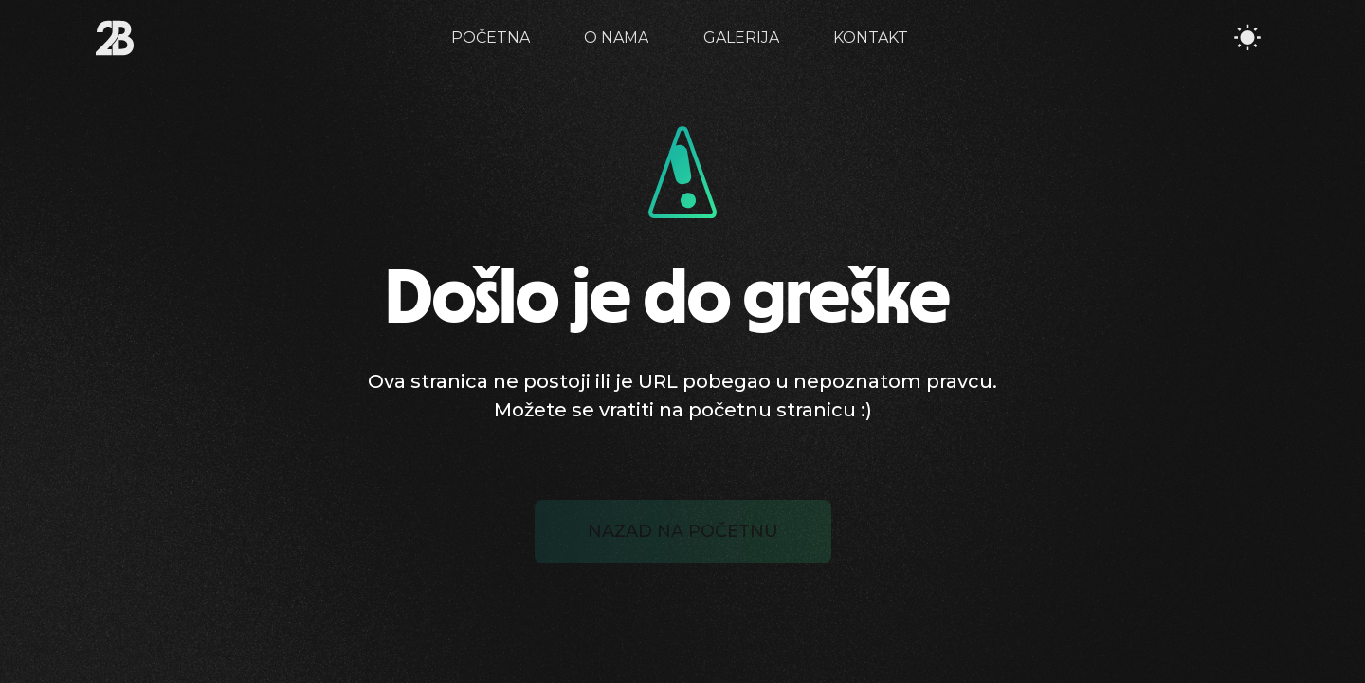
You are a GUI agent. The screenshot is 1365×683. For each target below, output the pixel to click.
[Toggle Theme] (1247, 38)
